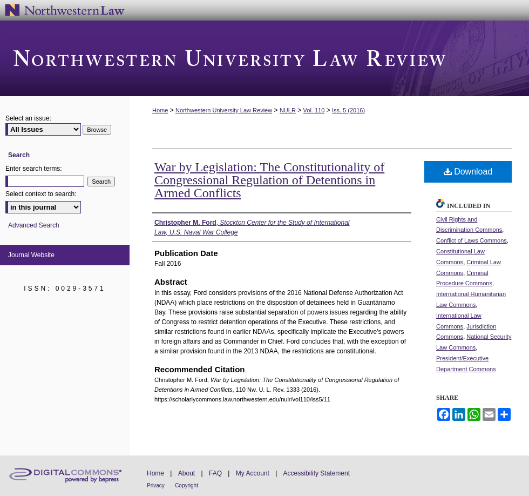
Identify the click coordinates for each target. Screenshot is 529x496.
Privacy (156, 485)
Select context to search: (40, 194)
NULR (288, 110)
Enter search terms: (33, 168)
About (186, 473)
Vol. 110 (314, 110)
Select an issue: (28, 118)
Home (160, 110)
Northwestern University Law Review (264, 58)
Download (468, 171)
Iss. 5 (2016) (348, 110)
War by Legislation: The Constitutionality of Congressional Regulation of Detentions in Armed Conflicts (269, 180)
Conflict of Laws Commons (471, 240)
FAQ (215, 473)
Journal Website (31, 255)
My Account (252, 473)
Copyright (186, 485)
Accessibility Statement (316, 473)
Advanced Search (33, 225)
